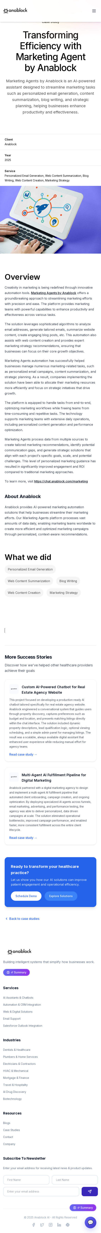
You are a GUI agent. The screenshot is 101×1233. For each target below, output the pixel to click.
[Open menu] (94, 11)
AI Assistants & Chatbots (18, 997)
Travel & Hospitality (15, 1084)
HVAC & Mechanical (15, 1070)
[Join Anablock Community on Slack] (68, 1225)
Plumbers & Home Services (20, 1056)
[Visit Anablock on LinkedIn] (59, 1225)
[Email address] (41, 1191)
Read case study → (23, 754)
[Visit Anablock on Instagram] (51, 1225)
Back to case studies (22, 919)
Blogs (6, 1123)
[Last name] (75, 1180)
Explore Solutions (61, 896)
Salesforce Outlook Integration (22, 1025)
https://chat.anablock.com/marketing (61, 481)
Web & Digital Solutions (18, 1011)
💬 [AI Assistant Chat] (90, 1222)
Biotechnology (12, 1098)
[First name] (26, 1180)
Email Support (12, 1018)
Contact (8, 1137)
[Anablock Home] (15, 11)
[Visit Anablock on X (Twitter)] (42, 1225)
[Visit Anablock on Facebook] (33, 1225)
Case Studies (11, 1130)
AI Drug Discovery (14, 1091)
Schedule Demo (26, 896)
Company (9, 1144)
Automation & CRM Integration (22, 1004)
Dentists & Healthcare (16, 1049)
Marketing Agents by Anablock (53, 293)
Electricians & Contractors (19, 1063)
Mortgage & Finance (16, 1077)
